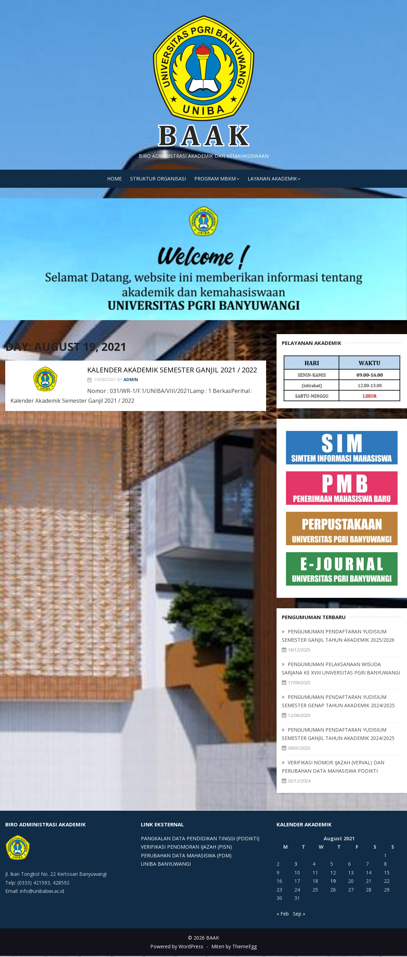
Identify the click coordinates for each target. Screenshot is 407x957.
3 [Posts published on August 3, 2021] (295, 863)
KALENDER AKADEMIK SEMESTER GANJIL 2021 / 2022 (172, 370)
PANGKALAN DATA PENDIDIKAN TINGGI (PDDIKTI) (200, 838)
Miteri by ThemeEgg (234, 946)
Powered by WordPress (176, 946)
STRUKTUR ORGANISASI (158, 178)
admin (130, 380)
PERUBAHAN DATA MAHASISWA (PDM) (186, 855)
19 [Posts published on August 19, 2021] (333, 881)
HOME (114, 178)
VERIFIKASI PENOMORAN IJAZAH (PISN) (186, 846)
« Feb (283, 913)
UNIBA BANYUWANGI (166, 863)
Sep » (299, 913)
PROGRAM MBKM (215, 178)
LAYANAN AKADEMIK (272, 178)
